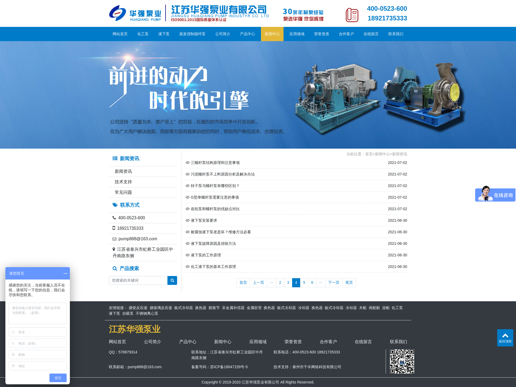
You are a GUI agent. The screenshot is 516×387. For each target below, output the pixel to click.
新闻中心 (272, 34)
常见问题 (122, 192)
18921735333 (387, 18)
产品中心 (247, 34)
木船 (363, 308)
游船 (386, 308)
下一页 (333, 282)
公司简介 (222, 34)
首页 (369, 154)
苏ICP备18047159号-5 (229, 367)
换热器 (200, 308)
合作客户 (346, 34)
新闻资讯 (122, 171)
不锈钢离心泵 (147, 313)
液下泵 (164, 34)
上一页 (258, 282)
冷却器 (303, 308)
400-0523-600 (387, 8)
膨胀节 (214, 308)
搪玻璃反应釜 (161, 308)
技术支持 (122, 182)
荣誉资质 (321, 34)
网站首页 (120, 34)
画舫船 (374, 308)
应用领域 (296, 34)
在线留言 (371, 34)
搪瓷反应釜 (138, 308)
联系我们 (395, 34)
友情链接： (118, 308)
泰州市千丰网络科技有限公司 (316, 367)
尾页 (349, 282)
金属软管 (254, 308)
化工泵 (143, 34)
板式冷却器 (183, 308)
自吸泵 (128, 313)
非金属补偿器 (233, 308)
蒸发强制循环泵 (192, 34)
